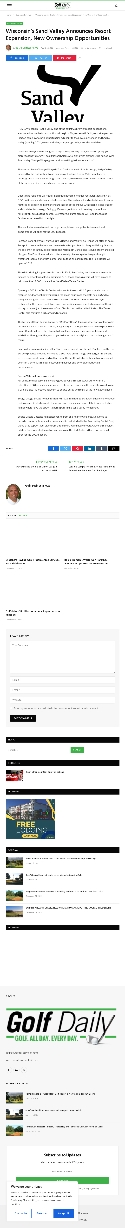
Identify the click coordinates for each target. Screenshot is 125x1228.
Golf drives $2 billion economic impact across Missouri (33, 613)
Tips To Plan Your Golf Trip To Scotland (45, 772)
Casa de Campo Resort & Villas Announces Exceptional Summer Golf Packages (91, 469)
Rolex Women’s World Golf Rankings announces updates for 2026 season (86, 562)
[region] (42, 1201)
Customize (21, 1213)
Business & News (14, 23)
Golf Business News (26, 48)
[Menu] (9, 5)
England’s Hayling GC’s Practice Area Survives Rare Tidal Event (32, 562)
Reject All (42, 1213)
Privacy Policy (82, 1188)
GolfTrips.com (81, 1213)
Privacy (83, 1219)
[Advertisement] (30, 955)
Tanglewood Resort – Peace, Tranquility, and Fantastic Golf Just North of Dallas (65, 891)
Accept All (63, 1213)
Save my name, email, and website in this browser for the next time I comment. (56, 708)
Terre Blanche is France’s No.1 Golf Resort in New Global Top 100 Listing (61, 858)
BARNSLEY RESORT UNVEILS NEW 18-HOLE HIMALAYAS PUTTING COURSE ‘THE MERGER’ (68, 908)
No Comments (89, 48)
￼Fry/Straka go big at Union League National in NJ (36, 469)
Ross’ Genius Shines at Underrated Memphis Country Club (54, 875)
